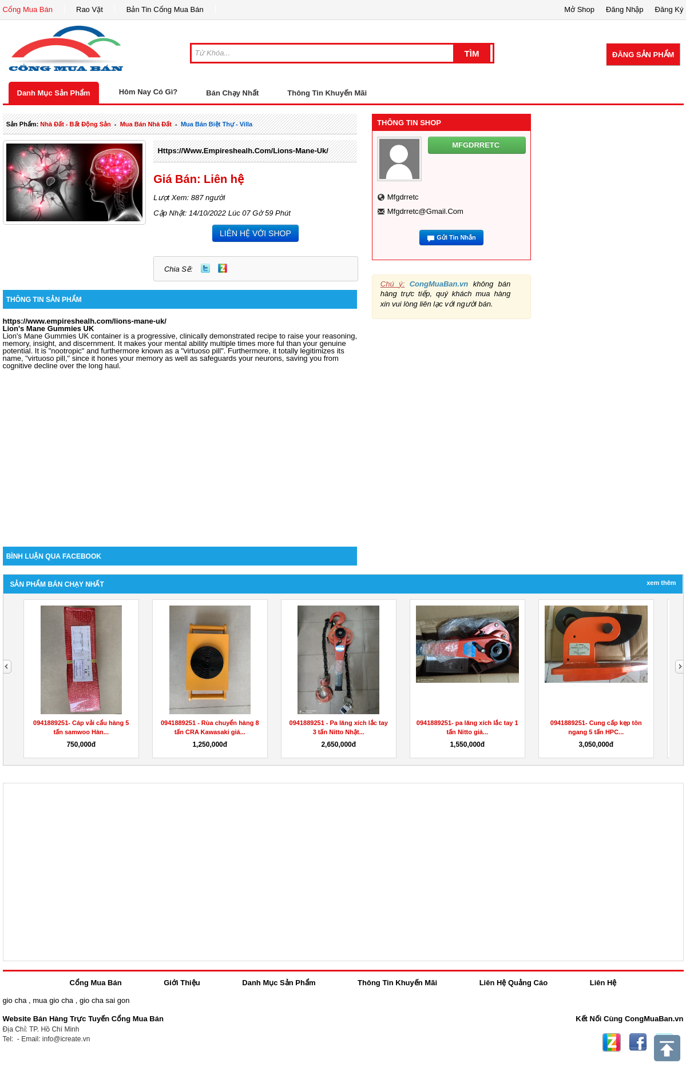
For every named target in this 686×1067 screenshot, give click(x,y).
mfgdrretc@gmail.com (425, 211)
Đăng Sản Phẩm (643, 54)
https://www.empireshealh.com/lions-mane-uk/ (242, 150)
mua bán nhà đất (146, 124)
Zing (222, 268)
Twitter (205, 268)
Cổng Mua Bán (28, 9)
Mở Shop (579, 9)
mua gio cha (53, 1000)
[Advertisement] (180, 449)
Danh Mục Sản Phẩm (53, 93)
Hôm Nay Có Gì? (148, 91)
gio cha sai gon (104, 1000)
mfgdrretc (403, 197)
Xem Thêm (661, 582)
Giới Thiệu (182, 982)
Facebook (638, 1042)
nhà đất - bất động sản (75, 124)
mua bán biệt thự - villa (216, 124)
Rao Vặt (89, 9)
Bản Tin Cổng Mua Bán (165, 9)
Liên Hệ (603, 982)
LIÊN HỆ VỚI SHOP (255, 233)
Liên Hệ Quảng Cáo (513, 982)
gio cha (15, 1000)
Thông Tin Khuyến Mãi (327, 93)
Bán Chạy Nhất (232, 93)
